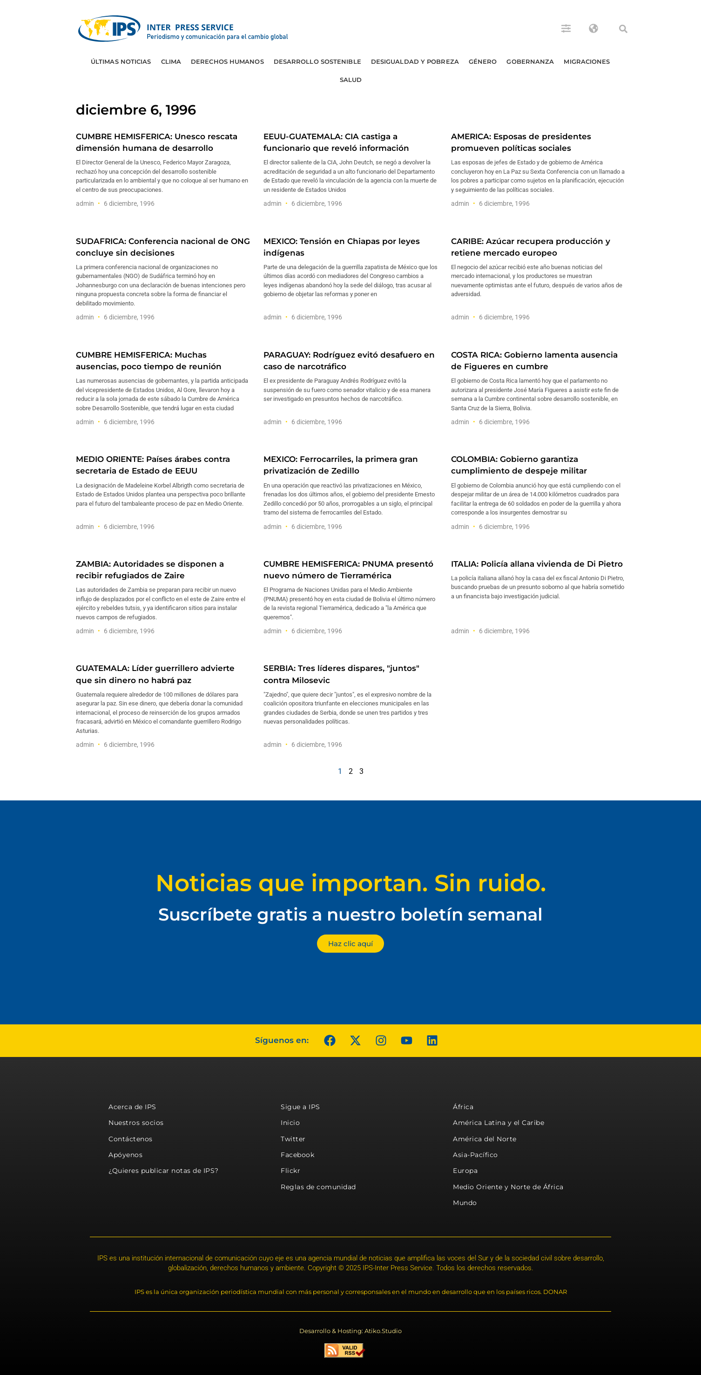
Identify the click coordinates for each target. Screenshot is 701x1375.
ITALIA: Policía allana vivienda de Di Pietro (537, 564)
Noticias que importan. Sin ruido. (350, 883)
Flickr (290, 1170)
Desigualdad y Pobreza (415, 61)
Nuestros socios (136, 1122)
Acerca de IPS (132, 1107)
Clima (171, 61)
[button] (623, 29)
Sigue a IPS (300, 1107)
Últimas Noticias (121, 61)
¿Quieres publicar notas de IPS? (163, 1170)
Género (483, 61)
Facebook (297, 1155)
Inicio (290, 1122)
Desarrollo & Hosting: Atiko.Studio (350, 1330)
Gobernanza (530, 61)
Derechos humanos (227, 61)
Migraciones (587, 61)
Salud (351, 79)
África (463, 1107)
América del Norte (485, 1139)
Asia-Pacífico (475, 1155)
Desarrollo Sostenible (317, 61)
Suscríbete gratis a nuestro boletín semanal (350, 914)
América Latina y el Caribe (498, 1122)
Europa (465, 1170)
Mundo (465, 1203)
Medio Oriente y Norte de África (508, 1187)
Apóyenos (125, 1155)
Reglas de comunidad (318, 1187)
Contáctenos (130, 1139)
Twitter (293, 1139)
